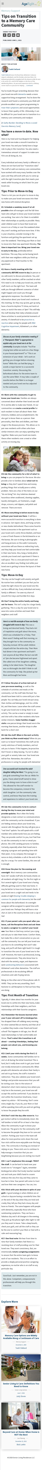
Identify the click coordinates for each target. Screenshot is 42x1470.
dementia (22, 94)
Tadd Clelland (5, 75)
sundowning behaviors (14, 965)
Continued (29, 85)
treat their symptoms (10, 107)
